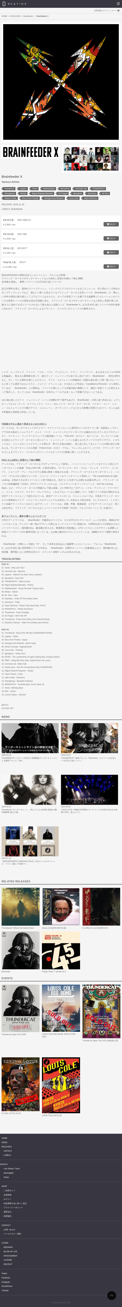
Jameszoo (92, 193)
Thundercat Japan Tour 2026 (14, 1034)
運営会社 (7, 1212)
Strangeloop (9, 193)
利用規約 (7, 1216)
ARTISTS (8, 1151)
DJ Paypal (63, 193)
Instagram (6, 1282)
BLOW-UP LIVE (10, 1251)
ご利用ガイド (9, 1190)
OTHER (5, 1243)
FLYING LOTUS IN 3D (11, 1113)
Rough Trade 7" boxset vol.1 (54, 971)
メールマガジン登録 (12, 1234)
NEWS (4, 1142)
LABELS (7, 1155)
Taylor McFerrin (90, 198)
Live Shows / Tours (12, 1169)
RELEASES (15, 16)
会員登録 (98, 10)
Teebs (34, 189)
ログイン (106, 10)
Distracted (6, 971)
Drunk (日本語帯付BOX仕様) (54, 928)
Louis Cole (73, 198)
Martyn (23, 193)
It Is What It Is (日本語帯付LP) (95, 928)
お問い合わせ (9, 1230)
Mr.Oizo (105, 193)
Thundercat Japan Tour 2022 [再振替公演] (100, 1041)
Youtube (5, 1290)
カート (114, 10)
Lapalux (23, 189)
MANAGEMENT (10, 1256)
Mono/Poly (65, 189)
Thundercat (9, 189)
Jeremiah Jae (81, 189)
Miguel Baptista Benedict (42, 193)
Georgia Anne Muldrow (54, 198)
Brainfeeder (28, 16)
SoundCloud (7, 1286)
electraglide (9, 1173)
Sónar (6, 1177)
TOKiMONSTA (98, 189)
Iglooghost (77, 193)
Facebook (6, 1278)
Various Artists (10, 198)
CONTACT (6, 1225)
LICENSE (8, 1260)
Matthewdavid (49, 189)
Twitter (4, 1273)
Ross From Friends (30, 198)
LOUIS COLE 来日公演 (51, 1115)
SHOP (4, 1186)
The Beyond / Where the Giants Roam (18, 928)
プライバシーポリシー (13, 1207)
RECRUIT (8, 1264)
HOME (4, 16)
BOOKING (8, 1247)
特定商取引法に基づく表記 (15, 1203)
